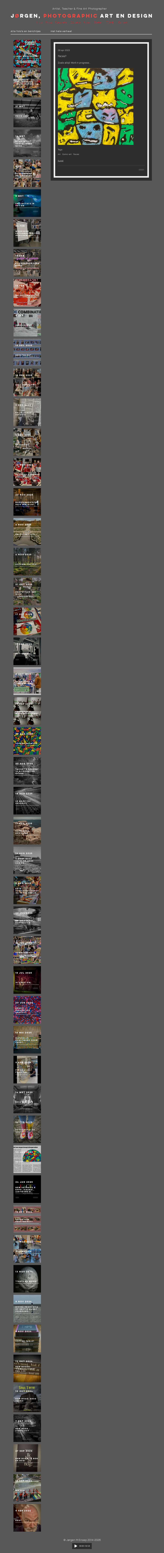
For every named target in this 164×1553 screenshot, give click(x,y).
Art (59, 154)
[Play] (76, 1546)
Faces (76, 154)
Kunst (60, 160)
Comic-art (66, 154)
